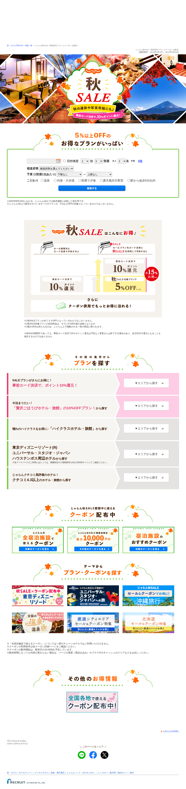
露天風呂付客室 (112, 180)
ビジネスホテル (42, 773)
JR (84, 773)
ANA (91, 773)
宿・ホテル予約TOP (15, 46)
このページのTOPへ (171, 731)
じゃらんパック (74, 773)
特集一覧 (28, 46)
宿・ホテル (12, 773)
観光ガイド (123, 773)
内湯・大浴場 (65, 180)
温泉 (46, 180)
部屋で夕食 (88, 180)
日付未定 (72, 161)
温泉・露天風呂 (58, 773)
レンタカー (103, 773)
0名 (140, 161)
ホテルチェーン (26, 773)
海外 (132, 773)
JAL (87, 773)
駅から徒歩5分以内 (141, 180)
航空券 (113, 773)
